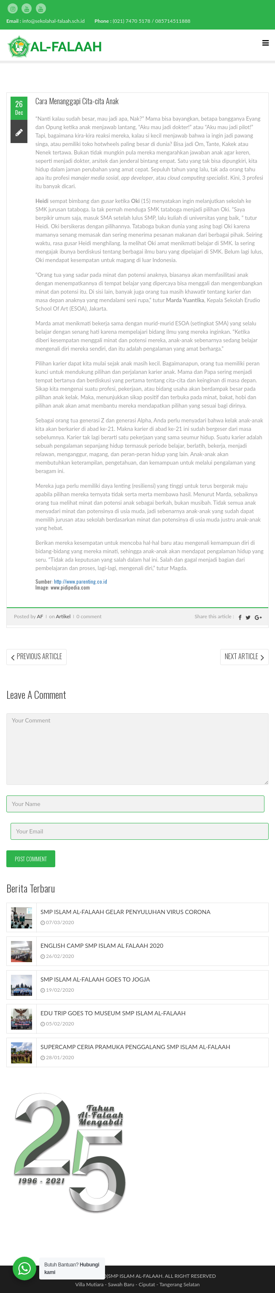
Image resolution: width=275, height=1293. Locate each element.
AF (40, 616)
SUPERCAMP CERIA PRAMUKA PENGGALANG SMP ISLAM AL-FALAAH (135, 1046)
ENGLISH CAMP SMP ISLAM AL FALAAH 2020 (101, 945)
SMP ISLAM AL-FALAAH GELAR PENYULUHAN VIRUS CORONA (125, 911)
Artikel (63, 616)
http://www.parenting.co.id (80, 581)
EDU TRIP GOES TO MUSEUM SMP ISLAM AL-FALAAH (113, 1013)
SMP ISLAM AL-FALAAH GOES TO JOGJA (95, 979)
